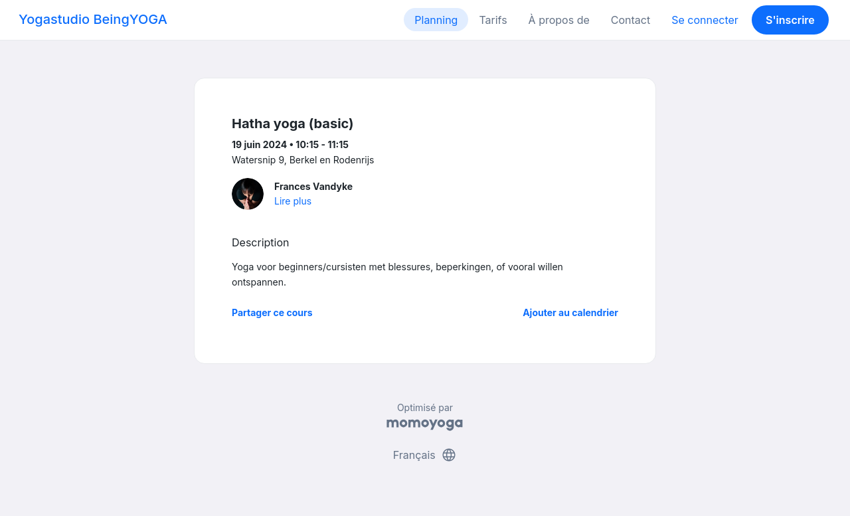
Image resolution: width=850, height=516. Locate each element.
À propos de (559, 20)
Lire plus (292, 201)
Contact (630, 20)
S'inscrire (790, 20)
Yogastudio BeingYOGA (93, 19)
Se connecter (704, 20)
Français (425, 455)
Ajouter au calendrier (570, 312)
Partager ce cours (272, 312)
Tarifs (493, 20)
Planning (436, 20)
